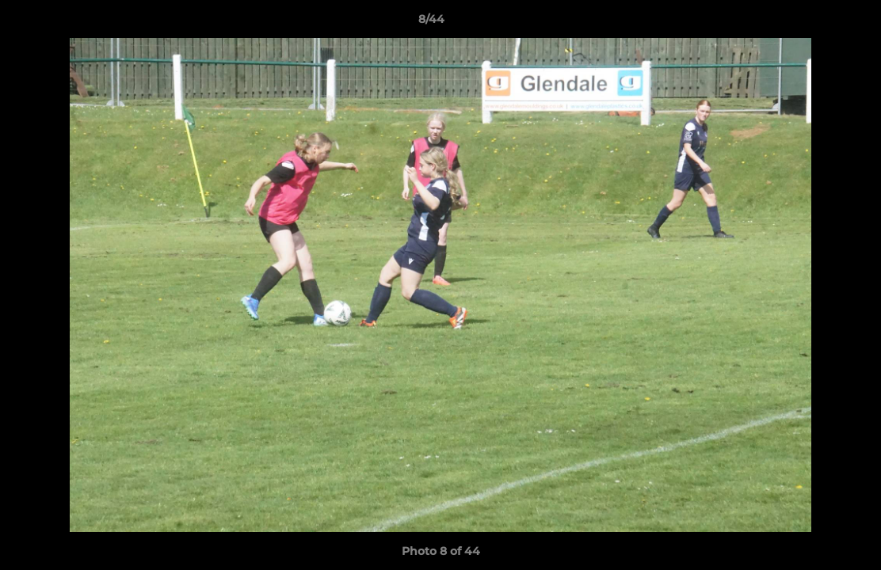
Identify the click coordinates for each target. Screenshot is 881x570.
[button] (814, 23)
